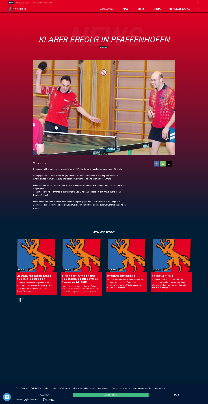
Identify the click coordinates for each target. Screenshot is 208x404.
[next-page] (22, 300)
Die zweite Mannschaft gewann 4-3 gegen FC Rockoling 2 (34, 277)
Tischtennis (103, 47)
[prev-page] (18, 300)
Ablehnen (44, 395)
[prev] (114, 3)
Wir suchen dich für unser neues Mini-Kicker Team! (34, 3)
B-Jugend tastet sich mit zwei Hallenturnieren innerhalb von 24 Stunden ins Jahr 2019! (80, 279)
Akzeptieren (110, 395)
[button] (198, 9)
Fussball (21, 270)
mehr (176, 395)
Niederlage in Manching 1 (121, 275)
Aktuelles (66, 270)
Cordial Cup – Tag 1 (162, 275)
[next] (118, 3)
